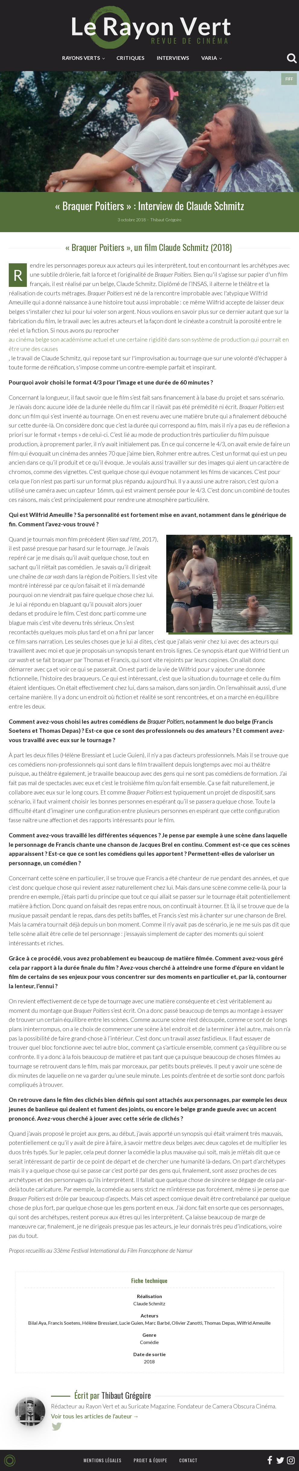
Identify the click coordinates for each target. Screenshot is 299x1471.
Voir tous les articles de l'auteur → (95, 1416)
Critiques (130, 58)
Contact (188, 1460)
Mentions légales (103, 1460)
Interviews (173, 58)
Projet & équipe (150, 1460)
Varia (209, 58)
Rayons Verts (81, 58)
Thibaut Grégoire (126, 1395)
